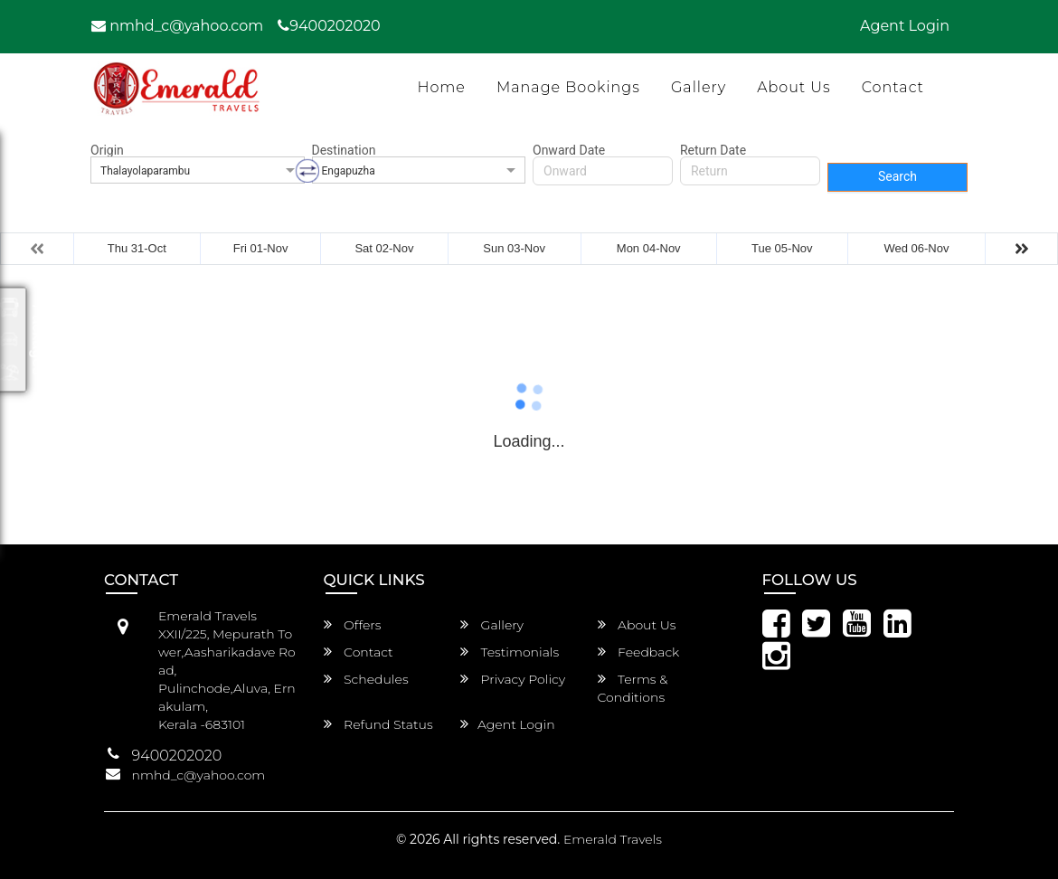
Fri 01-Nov (260, 248)
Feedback (639, 652)
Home (441, 87)
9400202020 (329, 25)
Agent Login (904, 25)
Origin (107, 150)
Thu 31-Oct (137, 248)
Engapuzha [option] (348, 171)
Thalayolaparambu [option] (145, 171)
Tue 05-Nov (781, 248)
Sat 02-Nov (383, 248)
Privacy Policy (512, 679)
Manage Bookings (568, 87)
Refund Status (378, 724)
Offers (353, 625)
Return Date (713, 150)
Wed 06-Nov (916, 248)
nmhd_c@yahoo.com (177, 25)
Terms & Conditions (633, 688)
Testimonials (509, 652)
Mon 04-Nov (649, 248)
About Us (794, 87)
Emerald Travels (612, 839)
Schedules (366, 679)
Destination (344, 150)
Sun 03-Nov (514, 248)
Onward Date (569, 150)
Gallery (698, 87)
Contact (893, 87)
